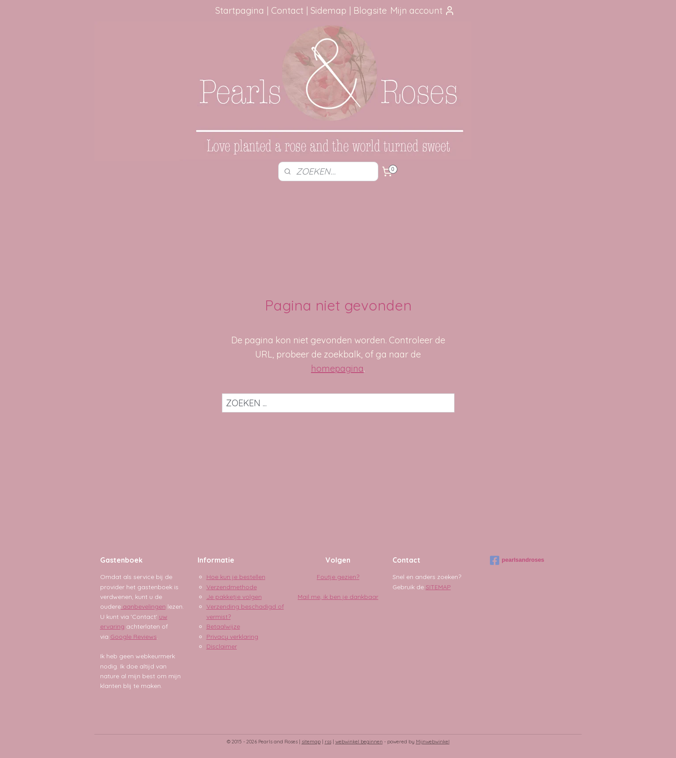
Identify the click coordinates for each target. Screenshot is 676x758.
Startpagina (239, 10)
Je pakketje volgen (234, 597)
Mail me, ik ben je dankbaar (338, 597)
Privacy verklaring (232, 637)
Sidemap (328, 10)
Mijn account (422, 10)
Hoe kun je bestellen (235, 577)
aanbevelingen (143, 606)
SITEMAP (438, 587)
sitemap (311, 742)
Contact (287, 10)
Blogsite (370, 10)
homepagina (337, 368)
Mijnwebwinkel (433, 742)
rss (328, 742)
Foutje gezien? (338, 577)
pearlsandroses (517, 560)
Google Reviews (133, 637)
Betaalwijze (223, 626)
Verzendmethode (231, 587)
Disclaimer (221, 646)
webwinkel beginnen (359, 742)
